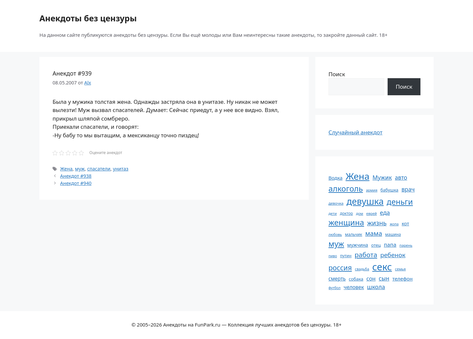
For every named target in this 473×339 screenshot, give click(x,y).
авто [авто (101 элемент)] (401, 177)
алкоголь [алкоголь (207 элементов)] (345, 188)
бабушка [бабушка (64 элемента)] (389, 190)
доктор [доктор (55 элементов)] (346, 213)
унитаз (120, 169)
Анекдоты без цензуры (88, 18)
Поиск (336, 74)
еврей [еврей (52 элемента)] (371, 213)
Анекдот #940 (75, 183)
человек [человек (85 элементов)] (354, 287)
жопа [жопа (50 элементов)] (394, 223)
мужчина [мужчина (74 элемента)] (357, 245)
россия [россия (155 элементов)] (340, 267)
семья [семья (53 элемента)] (400, 268)
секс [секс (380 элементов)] (382, 266)
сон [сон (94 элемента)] (370, 278)
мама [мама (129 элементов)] (373, 233)
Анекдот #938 (75, 176)
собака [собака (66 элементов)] (356, 279)
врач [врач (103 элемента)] (408, 189)
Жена (66, 169)
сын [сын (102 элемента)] (384, 278)
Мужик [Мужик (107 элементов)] (382, 177)
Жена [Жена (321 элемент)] (358, 176)
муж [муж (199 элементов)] (336, 243)
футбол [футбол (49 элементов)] (334, 287)
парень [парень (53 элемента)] (405, 245)
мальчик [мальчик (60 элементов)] (353, 234)
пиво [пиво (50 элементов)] (332, 255)
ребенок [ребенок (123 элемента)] (393, 255)
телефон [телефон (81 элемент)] (403, 278)
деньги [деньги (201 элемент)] (400, 201)
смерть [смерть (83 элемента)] (337, 278)
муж (79, 169)
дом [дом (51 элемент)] (359, 213)
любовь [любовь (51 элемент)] (335, 234)
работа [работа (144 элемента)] (366, 254)
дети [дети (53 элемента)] (332, 213)
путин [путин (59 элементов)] (345, 256)
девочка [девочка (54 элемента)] (336, 203)
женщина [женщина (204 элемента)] (346, 222)
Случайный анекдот (355, 132)
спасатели (98, 169)
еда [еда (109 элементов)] (385, 212)
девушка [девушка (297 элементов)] (365, 201)
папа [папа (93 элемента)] (390, 244)
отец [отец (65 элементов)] (376, 245)
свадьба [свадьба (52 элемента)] (362, 268)
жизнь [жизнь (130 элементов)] (377, 222)
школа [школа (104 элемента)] (376, 287)
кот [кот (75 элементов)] (405, 223)
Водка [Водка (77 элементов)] (335, 177)
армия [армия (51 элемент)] (371, 190)
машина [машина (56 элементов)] (393, 234)
